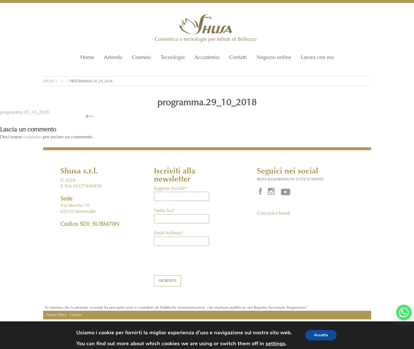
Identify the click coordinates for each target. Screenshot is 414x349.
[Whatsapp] (404, 312)
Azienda (113, 57)
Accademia (207, 57)
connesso (32, 137)
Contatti (238, 57)
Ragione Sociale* (170, 188)
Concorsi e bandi (273, 213)
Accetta (321, 335)
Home (87, 57)
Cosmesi (141, 57)
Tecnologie (173, 57)
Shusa (48, 81)
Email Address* (168, 233)
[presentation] (197, 264)
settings (275, 343)
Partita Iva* (164, 211)
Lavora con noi (317, 57)
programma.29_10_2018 (91, 81)
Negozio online (274, 57)
